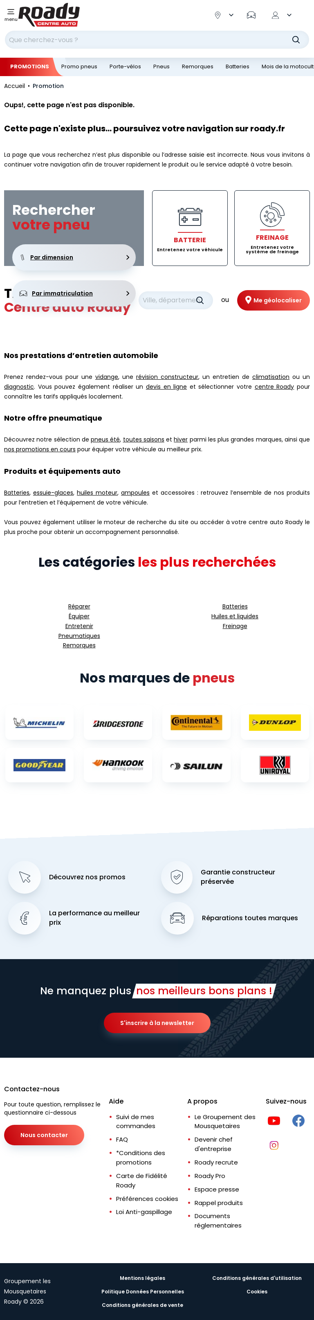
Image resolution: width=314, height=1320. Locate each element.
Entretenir (79, 626)
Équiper (79, 616)
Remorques (197, 66)
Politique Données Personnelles (142, 1291)
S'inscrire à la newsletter (157, 1023)
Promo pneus (79, 66)
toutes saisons (143, 439)
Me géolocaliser (277, 300)
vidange (106, 377)
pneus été (105, 439)
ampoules (135, 493)
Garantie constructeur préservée (238, 877)
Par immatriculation (74, 293)
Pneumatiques (79, 636)
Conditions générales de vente (142, 1305)
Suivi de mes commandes (135, 1122)
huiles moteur (97, 493)
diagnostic (19, 387)
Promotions (29, 66)
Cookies (257, 1291)
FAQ (122, 1139)
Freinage (235, 626)
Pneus (161, 66)
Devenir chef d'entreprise (214, 1144)
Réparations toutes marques (250, 918)
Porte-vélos (125, 66)
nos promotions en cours (40, 449)
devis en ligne (166, 387)
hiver (181, 439)
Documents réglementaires (218, 1221)
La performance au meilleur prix (94, 918)
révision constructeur (167, 377)
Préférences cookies (147, 1198)
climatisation (270, 377)
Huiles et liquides (234, 616)
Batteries (237, 66)
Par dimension (74, 257)
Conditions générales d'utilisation (257, 1278)
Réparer (79, 606)
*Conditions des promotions (140, 1158)
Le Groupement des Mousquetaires (225, 1122)
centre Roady (274, 387)
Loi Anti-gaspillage (144, 1211)
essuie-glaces (53, 493)
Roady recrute (216, 1162)
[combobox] (157, 40)
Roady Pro (210, 1175)
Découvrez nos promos (87, 877)
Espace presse (217, 1189)
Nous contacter (44, 1135)
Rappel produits (219, 1202)
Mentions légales (142, 1278)
